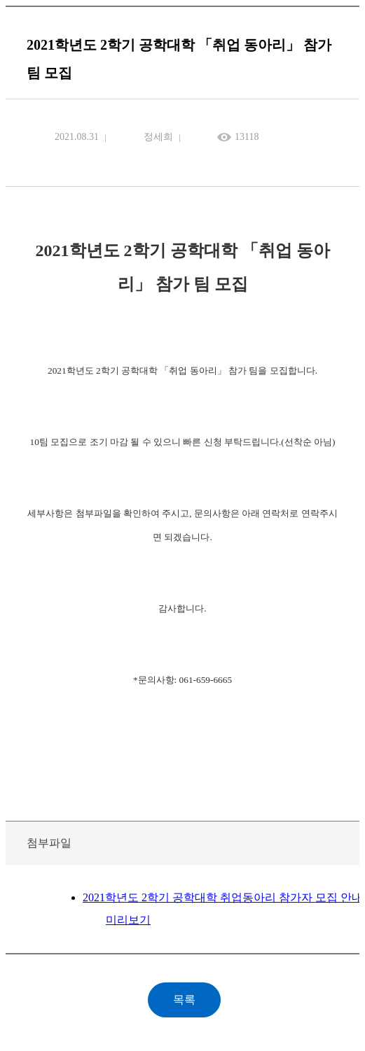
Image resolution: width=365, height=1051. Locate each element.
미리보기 (128, 920)
